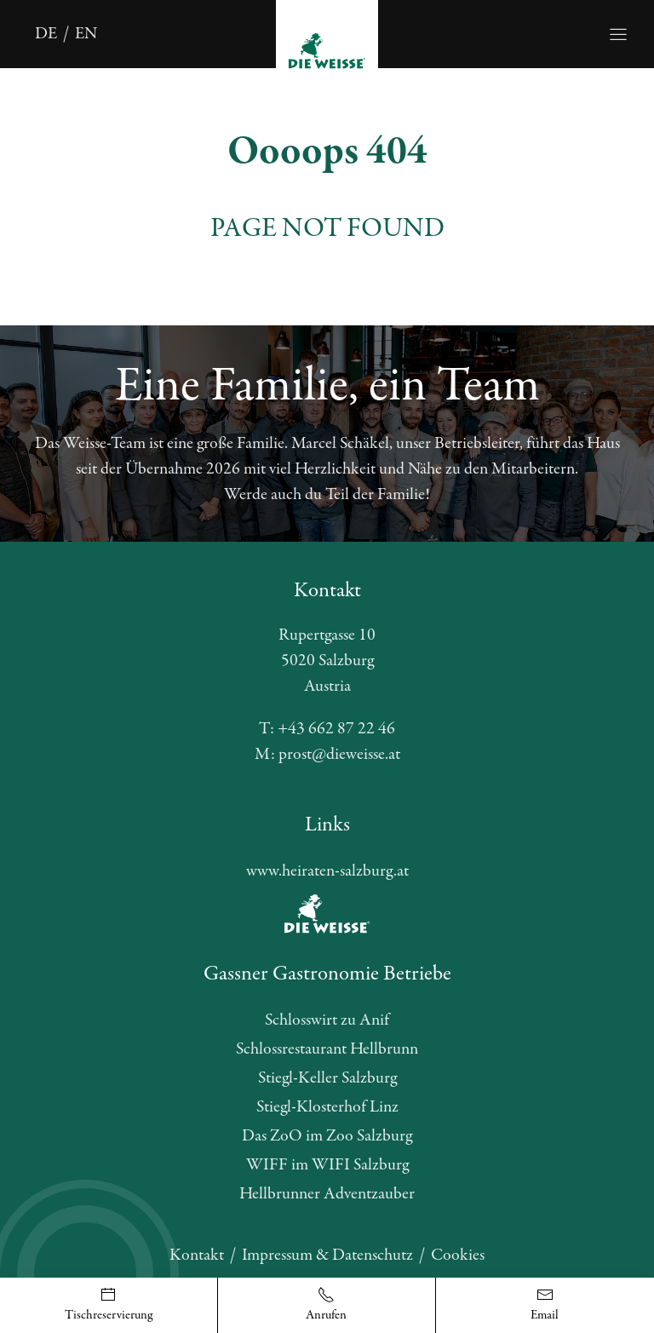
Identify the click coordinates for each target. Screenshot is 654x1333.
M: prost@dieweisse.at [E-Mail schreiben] (327, 754)
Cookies (458, 1255)
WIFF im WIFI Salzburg (327, 1164)
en (86, 33)
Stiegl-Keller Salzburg (327, 1077)
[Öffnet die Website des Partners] (327, 914)
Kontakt (196, 1255)
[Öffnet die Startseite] (327, 49)
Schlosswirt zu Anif (327, 1019)
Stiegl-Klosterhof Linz (327, 1106)
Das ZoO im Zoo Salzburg (327, 1135)
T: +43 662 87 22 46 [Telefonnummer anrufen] (327, 728)
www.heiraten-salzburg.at (327, 870)
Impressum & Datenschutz (327, 1255)
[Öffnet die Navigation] (618, 34)
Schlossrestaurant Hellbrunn (327, 1048)
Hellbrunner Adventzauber (327, 1193)
